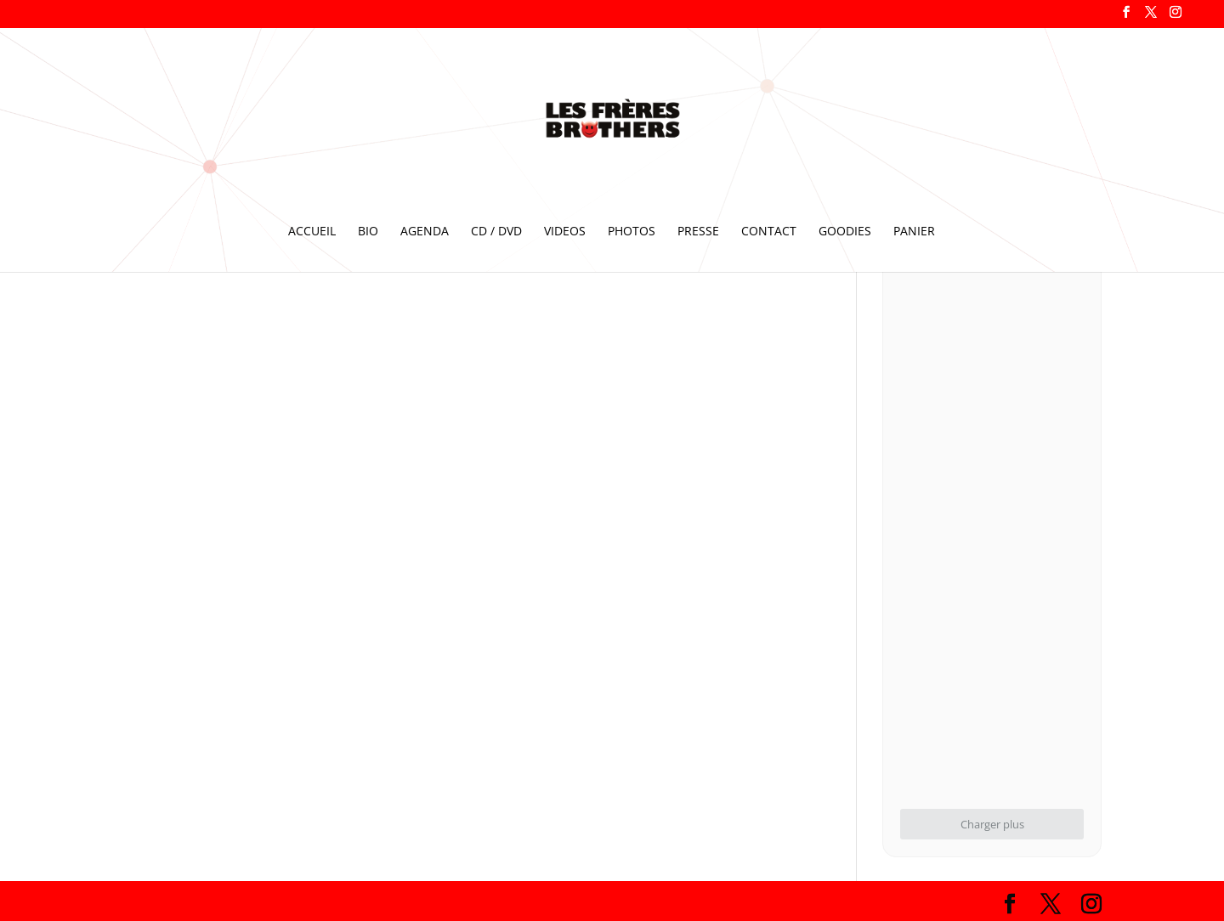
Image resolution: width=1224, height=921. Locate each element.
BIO (368, 232)
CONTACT (768, 232)
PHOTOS (631, 232)
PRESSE (698, 232)
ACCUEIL (312, 232)
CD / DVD (496, 232)
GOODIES (845, 232)
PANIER (914, 232)
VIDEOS (565, 232)
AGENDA (424, 232)
